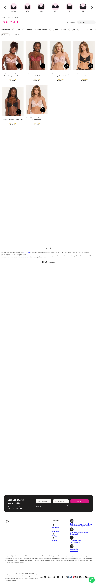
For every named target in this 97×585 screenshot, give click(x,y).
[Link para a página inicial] (3, 17)
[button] (7, 29)
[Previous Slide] (5, 7)
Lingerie (8, 17)
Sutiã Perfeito (15, 17)
